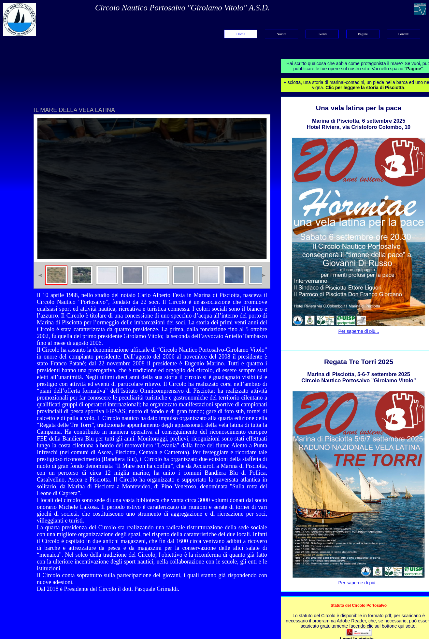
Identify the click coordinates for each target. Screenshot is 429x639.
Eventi (322, 34)
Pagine (363, 34)
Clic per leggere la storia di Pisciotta (364, 87)
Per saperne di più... (358, 331)
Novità (281, 34)
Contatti (403, 34)
